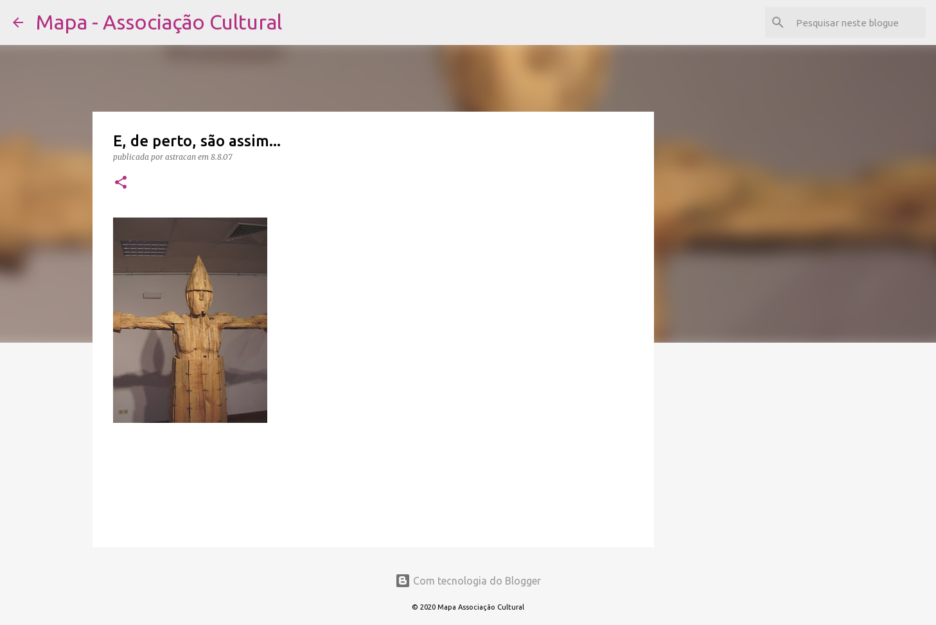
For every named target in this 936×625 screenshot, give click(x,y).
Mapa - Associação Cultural (159, 21)
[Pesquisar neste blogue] (858, 22)
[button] (120, 183)
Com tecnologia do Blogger (468, 580)
